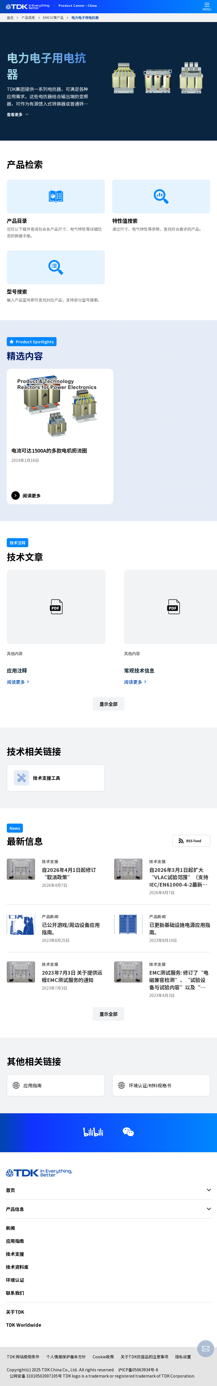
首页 (10, 17)
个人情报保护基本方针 (66, 1356)
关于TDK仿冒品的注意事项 (144, 1356)
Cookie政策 (103, 1356)
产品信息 (28, 17)
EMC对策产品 (53, 17)
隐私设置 (183, 1356)
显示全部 (108, 703)
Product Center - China (77, 6)
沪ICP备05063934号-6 (138, 1369)
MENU (207, 8)
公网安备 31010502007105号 (36, 1376)
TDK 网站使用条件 (23, 1356)
